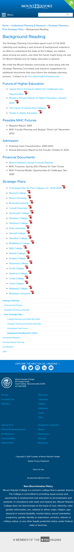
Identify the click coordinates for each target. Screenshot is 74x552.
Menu (10, 14)
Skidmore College (19, 263)
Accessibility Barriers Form (38, 478)
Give (40, 417)
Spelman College (18, 273)
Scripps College (17, 258)
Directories (43, 433)
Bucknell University (19, 203)
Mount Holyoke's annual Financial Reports (31, 162)
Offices (41, 403)
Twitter (30, 368)
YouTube (51, 368)
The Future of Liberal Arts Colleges (27, 107)
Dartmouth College (19, 213)
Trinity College (17, 278)
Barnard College (18, 193)
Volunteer (43, 408)
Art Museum (7, 433)
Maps (41, 429)
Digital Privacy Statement (38, 461)
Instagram (37, 368)
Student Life (7, 399)
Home (5, 25)
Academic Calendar (48, 424)
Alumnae (42, 394)
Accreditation (8, 347)
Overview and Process (13, 305)
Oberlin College (17, 253)
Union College (16, 283)
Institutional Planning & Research (28, 25)
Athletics (5, 403)
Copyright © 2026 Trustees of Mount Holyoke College (38, 456)
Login (41, 412)
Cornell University (18, 208)
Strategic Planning (58, 25)
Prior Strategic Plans (13, 29)
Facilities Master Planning (13, 342)
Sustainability (8, 438)
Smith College (17, 268)
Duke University (17, 228)
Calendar (43, 399)
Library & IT (7, 424)
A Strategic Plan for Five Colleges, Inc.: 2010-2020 (35, 188)
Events (4, 394)
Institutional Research (11, 337)
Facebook (24, 368)
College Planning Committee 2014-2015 (23, 319)
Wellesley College (18, 288)
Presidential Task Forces (17, 328)
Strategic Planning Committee (16, 310)
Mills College (16, 248)
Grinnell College (17, 233)
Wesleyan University (19, 293)
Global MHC (7, 442)
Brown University (18, 198)
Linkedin (44, 368)
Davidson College (18, 218)
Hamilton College (18, 238)
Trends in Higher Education (23, 113)
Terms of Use (38, 469)
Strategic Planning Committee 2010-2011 (24, 324)
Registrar (43, 442)
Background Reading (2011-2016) (22, 333)
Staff (4, 351)
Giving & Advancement (13, 429)
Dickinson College (18, 223)
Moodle (42, 438)
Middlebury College (19, 243)
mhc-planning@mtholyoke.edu (43, 76)
